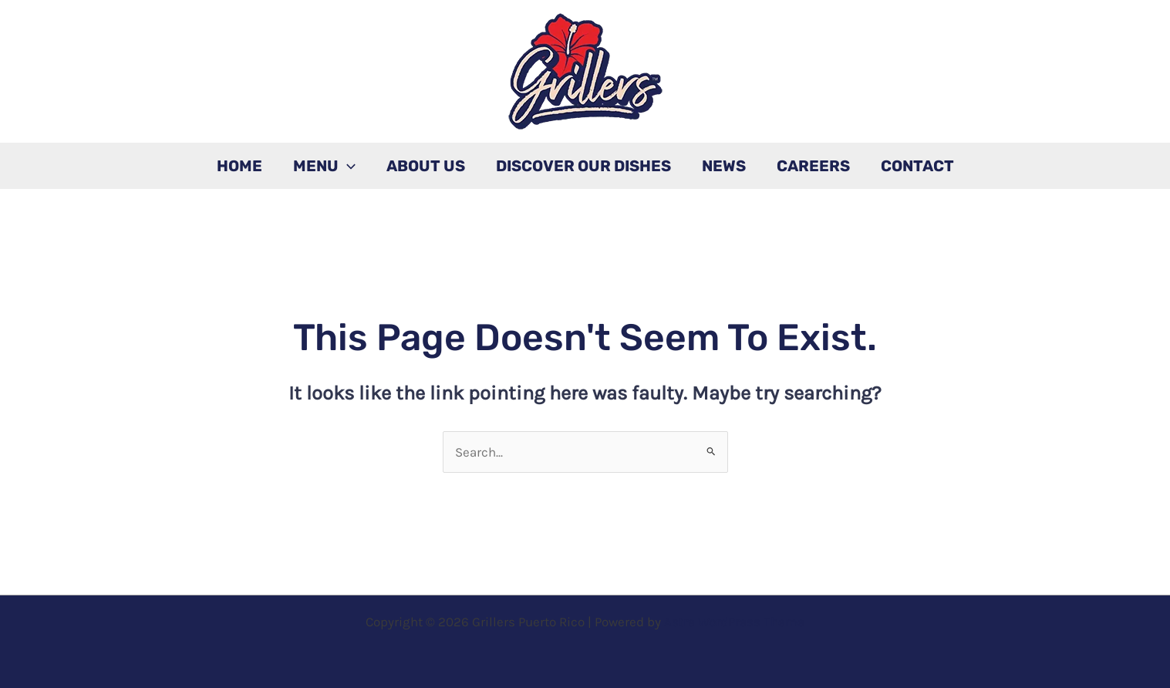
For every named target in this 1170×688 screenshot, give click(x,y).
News (724, 166)
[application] (347, 166)
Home (239, 166)
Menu (324, 166)
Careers (813, 166)
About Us (425, 166)
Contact (917, 166)
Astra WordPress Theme (734, 621)
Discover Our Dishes (583, 166)
